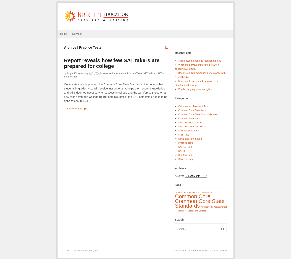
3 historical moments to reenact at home (199, 60)
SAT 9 (160, 73)
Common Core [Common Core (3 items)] (192, 196)
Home (63, 33)
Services (77, 33)
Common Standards (189, 118)
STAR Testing (185, 159)
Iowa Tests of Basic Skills (191, 126)
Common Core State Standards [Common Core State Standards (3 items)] (200, 203)
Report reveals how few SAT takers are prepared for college (112, 63)
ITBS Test (183, 134)
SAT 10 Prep (149, 73)
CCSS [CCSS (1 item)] (178, 193)
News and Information (114, 73)
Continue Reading (73, 108)
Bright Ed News (75, 73)
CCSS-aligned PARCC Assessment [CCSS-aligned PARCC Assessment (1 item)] (196, 193)
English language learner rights (195, 89)
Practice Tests (134, 73)
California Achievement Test (193, 106)
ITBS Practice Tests (188, 130)
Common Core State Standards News (198, 114)
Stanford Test (71, 76)
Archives (179, 176)
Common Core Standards (192, 110)
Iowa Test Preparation (190, 122)
